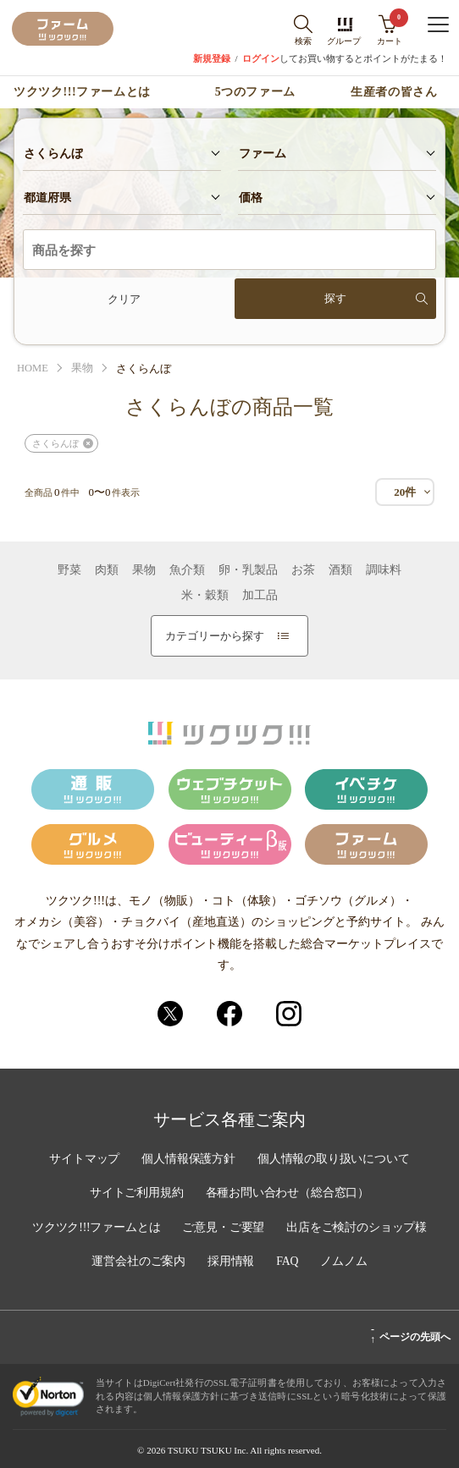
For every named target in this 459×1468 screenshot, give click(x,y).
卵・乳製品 (248, 570)
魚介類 (187, 570)
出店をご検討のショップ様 (358, 1228)
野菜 (69, 570)
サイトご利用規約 (135, 1194)
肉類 (107, 570)
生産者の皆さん (394, 92)
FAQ (288, 1261)
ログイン (260, 58)
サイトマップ (83, 1160)
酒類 (340, 570)
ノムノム (344, 1261)
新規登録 (211, 58)
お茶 (303, 570)
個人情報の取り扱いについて (334, 1160)
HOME (33, 368)
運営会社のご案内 (138, 1261)
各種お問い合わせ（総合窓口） (288, 1194)
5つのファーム (255, 92)
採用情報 (231, 1261)
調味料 (383, 570)
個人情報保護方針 (188, 1160)
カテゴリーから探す (227, 636)
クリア (124, 299)
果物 (83, 368)
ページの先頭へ (410, 1334)
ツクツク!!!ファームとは (82, 92)
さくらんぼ (55, 443)
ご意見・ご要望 (223, 1228)
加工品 (260, 596)
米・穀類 (205, 596)
